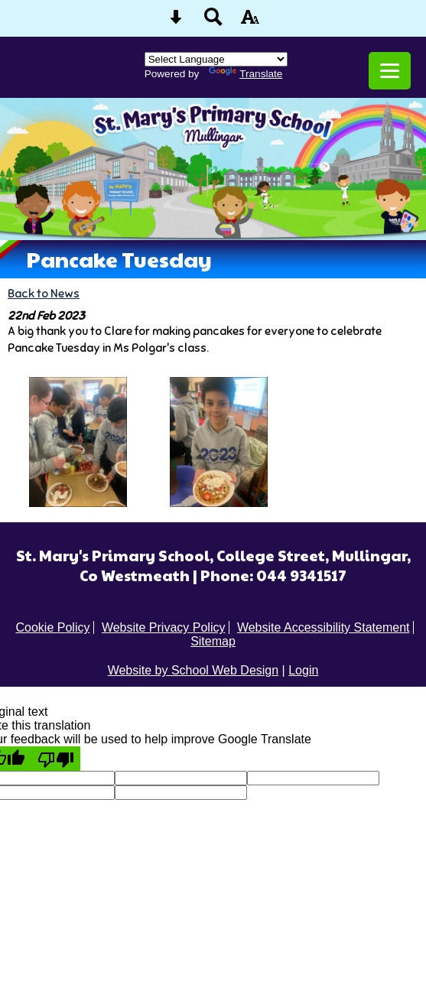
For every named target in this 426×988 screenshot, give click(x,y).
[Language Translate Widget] (216, 59)
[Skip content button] (176, 21)
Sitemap (213, 641)
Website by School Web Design (193, 670)
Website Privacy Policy (164, 627)
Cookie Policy (53, 627)
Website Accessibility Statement (323, 627)
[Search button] (213, 21)
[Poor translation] (55, 758)
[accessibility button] (250, 21)
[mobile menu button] (390, 70)
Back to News (44, 293)
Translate (245, 74)
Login (303, 670)
